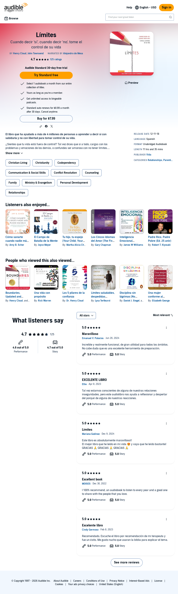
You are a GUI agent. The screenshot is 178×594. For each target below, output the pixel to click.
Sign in (166, 7)
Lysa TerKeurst (102, 300)
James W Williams (133, 244)
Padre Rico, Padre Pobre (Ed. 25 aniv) (159, 239)
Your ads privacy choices (81, 584)
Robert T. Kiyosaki (161, 244)
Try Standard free (46, 75)
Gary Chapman (103, 244)
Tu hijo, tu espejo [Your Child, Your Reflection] (72, 240)
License (158, 580)
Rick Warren (44, 300)
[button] (40, 126)
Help (129, 7)
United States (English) (111, 584)
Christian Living (18, 163)
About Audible (61, 580)
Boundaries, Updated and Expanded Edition (16, 296)
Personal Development (74, 182)
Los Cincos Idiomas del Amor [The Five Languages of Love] (103, 240)
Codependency (67, 163)
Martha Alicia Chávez (77, 244)
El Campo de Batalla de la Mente (46, 239)
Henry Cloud (16, 300)
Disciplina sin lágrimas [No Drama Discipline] (130, 296)
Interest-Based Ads (139, 580)
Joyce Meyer (44, 244)
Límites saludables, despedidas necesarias (103, 296)
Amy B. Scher (16, 244)
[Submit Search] (171, 17)
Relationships (17, 192)
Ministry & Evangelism (38, 182)
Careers (77, 580)
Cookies (59, 584)
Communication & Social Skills (27, 172)
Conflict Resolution (65, 172)
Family (13, 182)
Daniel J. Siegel (131, 300)
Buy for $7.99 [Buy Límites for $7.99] (46, 118)
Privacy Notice (117, 580)
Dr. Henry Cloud (75, 300)
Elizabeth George (161, 300)
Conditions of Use (95, 580)
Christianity (42, 163)
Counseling (92, 172)
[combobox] (139, 17)
